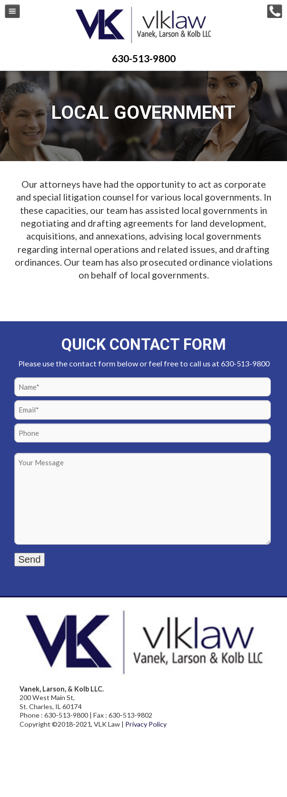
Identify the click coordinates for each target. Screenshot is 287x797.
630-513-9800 (144, 58)
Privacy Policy (146, 724)
